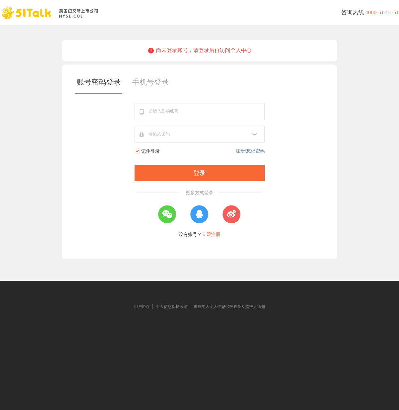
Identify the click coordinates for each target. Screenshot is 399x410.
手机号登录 (150, 82)
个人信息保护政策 (172, 306)
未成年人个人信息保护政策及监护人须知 (229, 306)
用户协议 (142, 306)
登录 (199, 173)
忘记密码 (255, 150)
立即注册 (211, 234)
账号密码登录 (99, 82)
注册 (240, 150)
